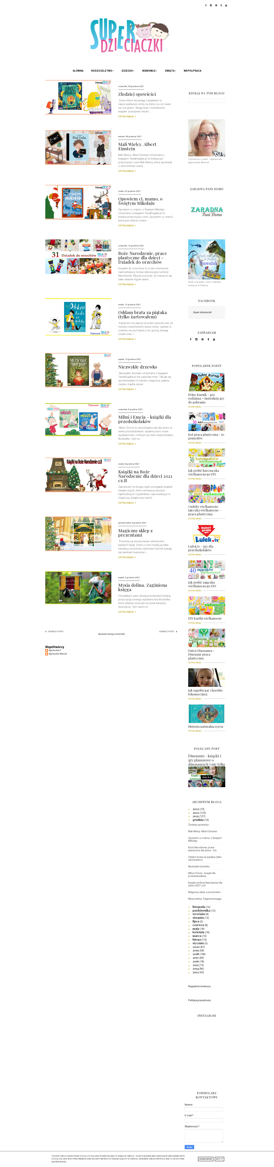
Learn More (205, 1159)
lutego (197, 939)
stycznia (198, 943)
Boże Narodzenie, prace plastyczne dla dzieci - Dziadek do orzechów (142, 257)
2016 (196, 961)
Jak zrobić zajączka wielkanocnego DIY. (206, 585)
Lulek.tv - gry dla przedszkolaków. (206, 549)
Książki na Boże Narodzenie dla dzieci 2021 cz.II (145, 476)
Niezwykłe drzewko (137, 367)
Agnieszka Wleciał (58, 654)
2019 (196, 950)
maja (196, 928)
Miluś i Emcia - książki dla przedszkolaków (144, 419)
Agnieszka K (55, 650)
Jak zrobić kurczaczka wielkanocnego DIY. (206, 473)
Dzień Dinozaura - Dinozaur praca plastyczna (206, 656)
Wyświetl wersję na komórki (111, 634)
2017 (196, 957)
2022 (196, 812)
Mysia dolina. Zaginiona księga (142, 587)
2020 (196, 947)
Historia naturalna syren (206, 727)
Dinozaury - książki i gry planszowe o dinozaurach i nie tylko (206, 760)
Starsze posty (168, 632)
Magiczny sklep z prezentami (135, 533)
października (202, 910)
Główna (78, 70)
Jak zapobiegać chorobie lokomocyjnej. (206, 693)
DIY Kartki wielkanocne (206, 619)
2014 (196, 968)
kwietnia (199, 932)
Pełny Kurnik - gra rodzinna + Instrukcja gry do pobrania (206, 400)
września (199, 914)
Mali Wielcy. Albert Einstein (137, 146)
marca (197, 936)
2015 (196, 965)
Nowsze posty (54, 632)
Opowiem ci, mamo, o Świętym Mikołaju (140, 201)
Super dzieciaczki (202, 312)
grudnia (198, 820)
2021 (196, 816)
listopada (199, 907)
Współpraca (192, 70)
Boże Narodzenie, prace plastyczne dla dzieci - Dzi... (203, 849)
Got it (219, 1159)
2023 (196, 809)
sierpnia (198, 917)
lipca (196, 921)
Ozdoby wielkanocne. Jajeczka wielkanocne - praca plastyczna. (206, 511)
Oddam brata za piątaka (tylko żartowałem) (142, 314)
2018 (196, 954)
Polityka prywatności (199, 1000)
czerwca (199, 925)
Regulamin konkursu (199, 986)
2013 (196, 972)
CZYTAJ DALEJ (127, 116)
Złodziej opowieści (137, 94)
